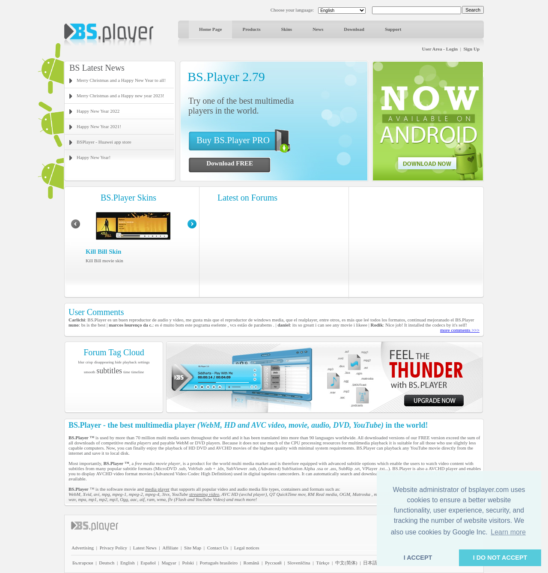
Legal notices (246, 547)
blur (81, 362)
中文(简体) (346, 562)
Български (82, 562)
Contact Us (217, 547)
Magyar (168, 562)
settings (144, 362)
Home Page (210, 29)
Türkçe (322, 562)
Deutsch (106, 562)
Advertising (82, 547)
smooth (89, 372)
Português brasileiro (219, 562)
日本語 (370, 562)
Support (393, 29)
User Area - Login (440, 48)
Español (147, 562)
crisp (89, 362)
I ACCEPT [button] (418, 557)
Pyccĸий (273, 562)
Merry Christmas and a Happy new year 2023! (120, 95)
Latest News (145, 547)
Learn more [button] (508, 532)
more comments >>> (460, 330)
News (318, 29)
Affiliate (170, 547)
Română (251, 562)
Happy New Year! (93, 157)
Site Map (192, 547)
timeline (137, 372)
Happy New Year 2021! (99, 126)
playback (130, 362)
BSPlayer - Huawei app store (104, 141)
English (127, 562)
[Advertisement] (416, 242)
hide (118, 362)
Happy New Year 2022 (98, 111)
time (126, 372)
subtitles (109, 370)
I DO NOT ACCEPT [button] (500, 557)
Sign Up (471, 48)
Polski (188, 562)
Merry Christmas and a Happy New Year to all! (121, 80)
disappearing (104, 362)
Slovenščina (298, 562)
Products (251, 29)
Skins (286, 29)
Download (354, 29)
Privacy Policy (113, 547)
